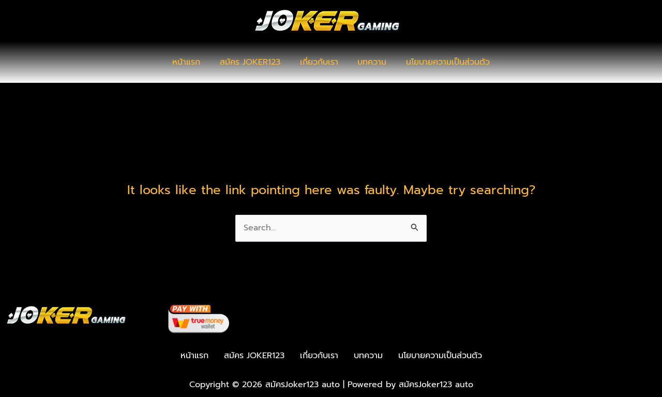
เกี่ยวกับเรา (319, 62)
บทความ (369, 62)
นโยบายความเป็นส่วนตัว (442, 62)
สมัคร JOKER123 (253, 62)
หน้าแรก (192, 62)
